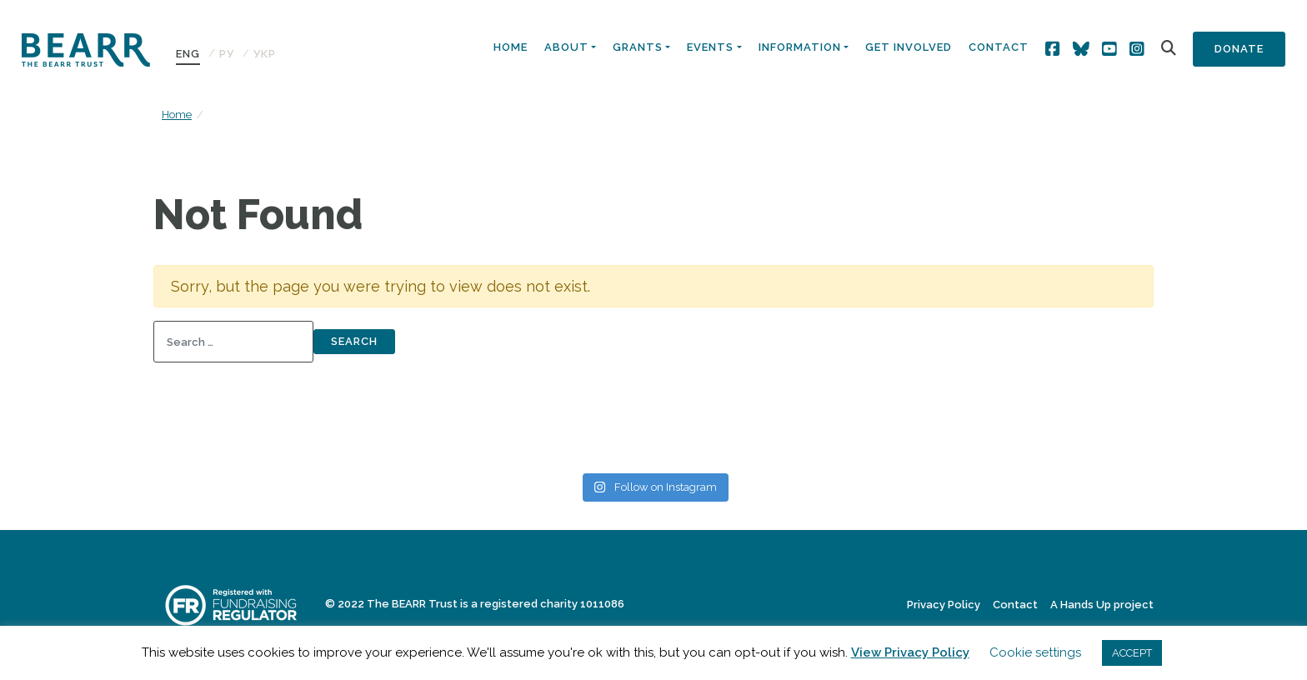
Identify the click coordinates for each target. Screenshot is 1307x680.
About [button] (566, 47)
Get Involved (908, 47)
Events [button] (710, 47)
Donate (1239, 48)
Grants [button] (638, 47)
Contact (999, 47)
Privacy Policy (943, 604)
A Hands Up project (1102, 604)
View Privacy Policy (910, 652)
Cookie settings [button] (1035, 652)
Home (510, 47)
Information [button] (800, 47)
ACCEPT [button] (1132, 653)
